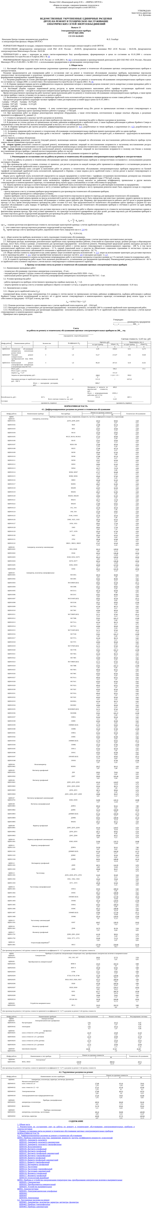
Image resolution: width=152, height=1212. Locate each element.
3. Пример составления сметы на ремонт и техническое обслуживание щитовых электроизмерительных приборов (76, 265)
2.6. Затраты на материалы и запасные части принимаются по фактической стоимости (39, 239)
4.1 (80, 127)
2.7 (106, 255)
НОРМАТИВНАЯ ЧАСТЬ (76, 406)
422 (69, 60)
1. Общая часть (76, 65)
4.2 (132, 127)
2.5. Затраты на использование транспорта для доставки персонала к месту (35, 209)
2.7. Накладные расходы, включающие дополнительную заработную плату (35, 241)
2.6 (81, 255)
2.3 (97, 253)
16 (49, 57)
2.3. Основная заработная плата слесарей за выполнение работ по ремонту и (38, 169)
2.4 (83, 230)
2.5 (29, 255)
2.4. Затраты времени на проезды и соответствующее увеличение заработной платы (38, 185)
